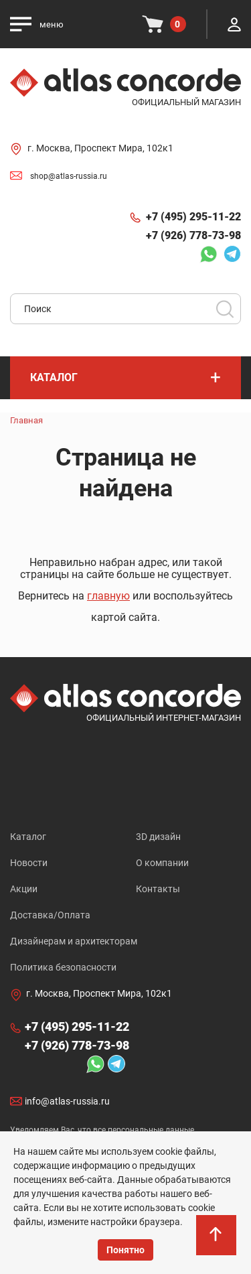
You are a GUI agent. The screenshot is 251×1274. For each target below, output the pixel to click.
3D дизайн (158, 836)
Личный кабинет (234, 24)
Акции (23, 888)
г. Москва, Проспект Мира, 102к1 (100, 148)
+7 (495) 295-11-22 (193, 216)
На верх (216, 1241)
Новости (29, 862)
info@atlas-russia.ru (67, 1101)
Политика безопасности (63, 967)
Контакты (158, 888)
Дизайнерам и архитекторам (73, 941)
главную (108, 595)
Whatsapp (208, 254)
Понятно (125, 1250)
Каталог (28, 836)
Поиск (225, 309)
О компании (162, 862)
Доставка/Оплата (50, 915)
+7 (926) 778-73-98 (193, 235)
